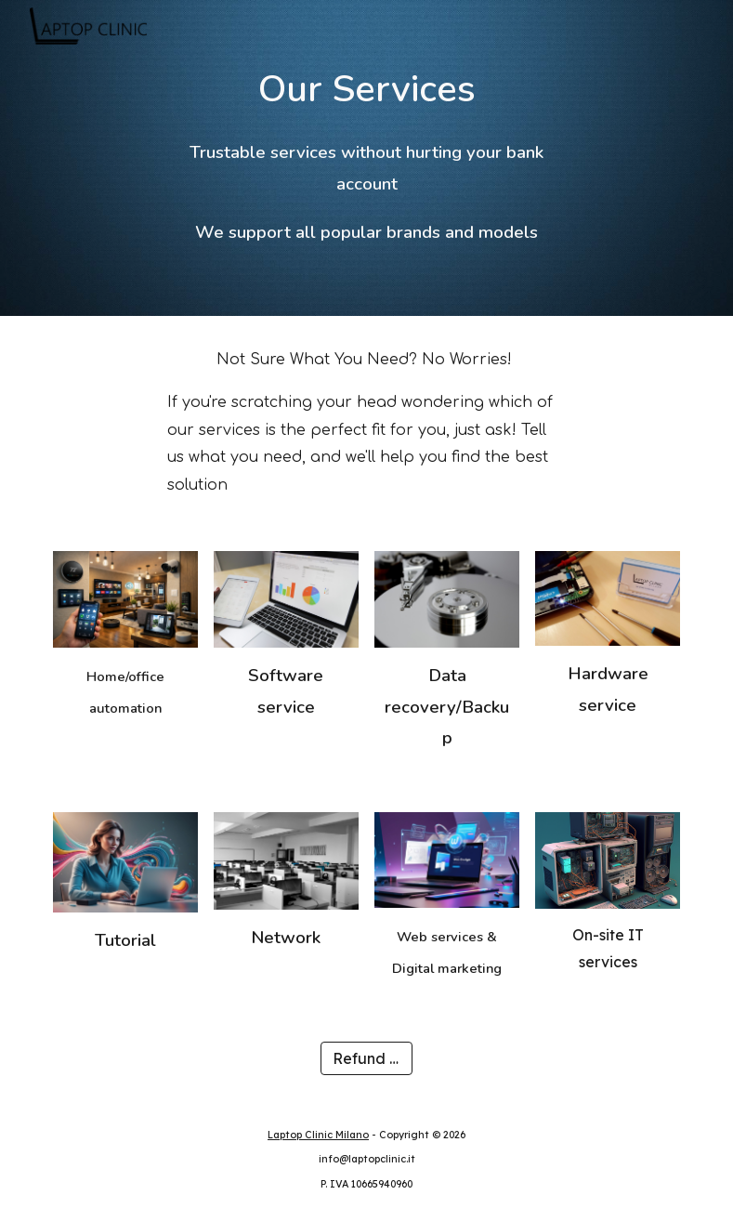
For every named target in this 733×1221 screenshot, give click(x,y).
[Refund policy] (366, 1058)
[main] (366, 89)
